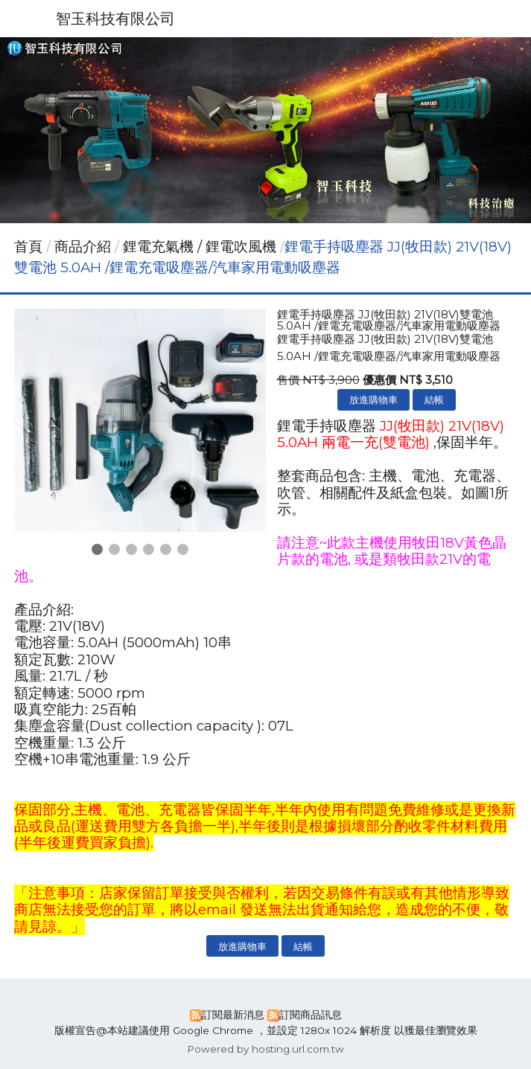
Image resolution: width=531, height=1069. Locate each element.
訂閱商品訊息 (310, 1015)
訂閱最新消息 (233, 1015)
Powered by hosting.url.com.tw (265, 1049)
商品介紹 (84, 246)
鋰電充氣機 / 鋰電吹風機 (199, 246)
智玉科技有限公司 (115, 19)
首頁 (28, 246)
